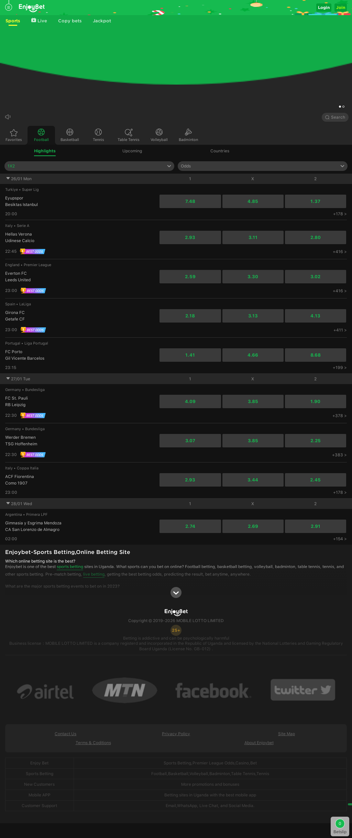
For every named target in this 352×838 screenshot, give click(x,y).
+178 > (340, 213)
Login (324, 7)
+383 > (339, 455)
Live (39, 20)
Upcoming (132, 151)
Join (340, 7)
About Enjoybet (259, 742)
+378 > (339, 415)
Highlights (45, 151)
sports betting (70, 566)
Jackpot (102, 20)
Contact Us (65, 733)
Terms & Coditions (93, 742)
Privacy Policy (176, 733)
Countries (219, 151)
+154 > (340, 538)
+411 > (340, 330)
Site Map (286, 733)
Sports (13, 20)
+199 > (340, 367)
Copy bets (70, 20)
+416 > (340, 251)
